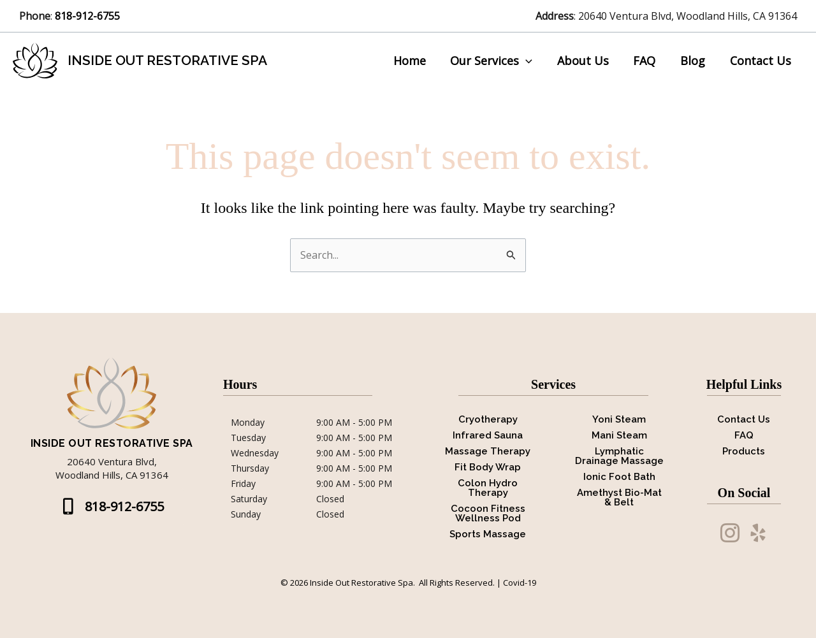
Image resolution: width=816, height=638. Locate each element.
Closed (330, 499)
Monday (248, 422)
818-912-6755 (88, 16)
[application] (533, 60)
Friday (243, 483)
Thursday (250, 468)
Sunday (246, 514)
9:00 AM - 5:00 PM (354, 422)
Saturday (249, 499)
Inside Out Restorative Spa (167, 60)
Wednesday (255, 453)
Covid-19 (519, 582)
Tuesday (248, 437)
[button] (112, 506)
